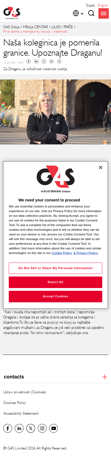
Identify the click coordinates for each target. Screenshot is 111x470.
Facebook (28, 61)
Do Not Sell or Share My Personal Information (55, 268)
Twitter (44, 61)
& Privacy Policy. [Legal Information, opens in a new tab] (85, 253)
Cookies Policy (14, 402)
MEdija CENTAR (35, 26)
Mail (51, 61)
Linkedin (36, 61)
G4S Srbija (11, 26)
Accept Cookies (55, 296)
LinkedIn (19, 428)
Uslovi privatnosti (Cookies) (24, 391)
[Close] (101, 167)
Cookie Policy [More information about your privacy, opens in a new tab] (62, 253)
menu (103, 13)
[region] (55, 235)
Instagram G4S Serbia (42, 428)
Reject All (55, 282)
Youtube (53, 428)
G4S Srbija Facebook (7, 428)
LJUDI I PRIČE (62, 26)
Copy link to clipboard (59, 61)
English (103, 5)
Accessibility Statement (20, 413)
